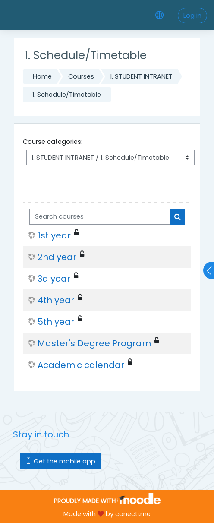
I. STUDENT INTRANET (141, 76)
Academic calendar (81, 365)
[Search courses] (99, 217)
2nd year (57, 257)
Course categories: (52, 141)
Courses (81, 76)
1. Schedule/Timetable (66, 94)
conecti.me (133, 514)
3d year (54, 278)
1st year (54, 235)
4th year (56, 300)
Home (42, 76)
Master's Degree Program (94, 343)
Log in (192, 15)
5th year (56, 322)
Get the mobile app (60, 461)
